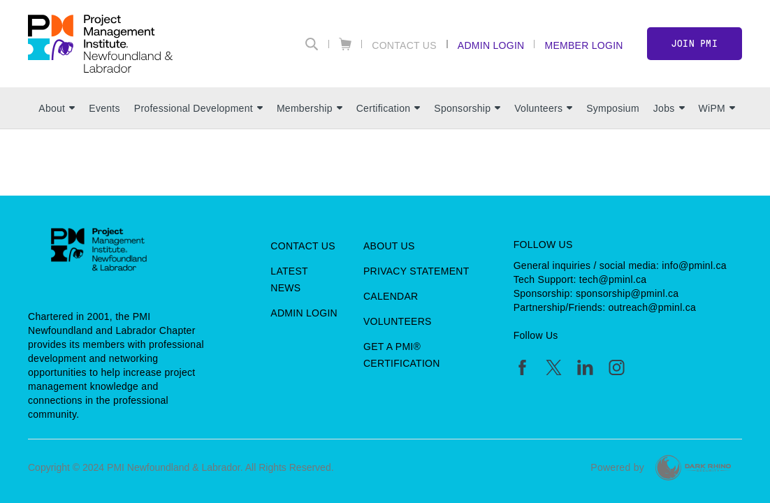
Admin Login (491, 45)
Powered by (617, 467)
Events (104, 108)
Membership (309, 108)
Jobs (669, 108)
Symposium (612, 108)
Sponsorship (467, 108)
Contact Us (404, 45)
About (56, 108)
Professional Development (198, 108)
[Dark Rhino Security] (693, 467)
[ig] (616, 367)
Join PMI (694, 43)
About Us (389, 246)
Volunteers (543, 108)
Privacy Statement (416, 271)
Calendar (390, 296)
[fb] (522, 367)
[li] (585, 367)
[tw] (553, 367)
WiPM (717, 108)
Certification (388, 108)
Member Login (583, 45)
